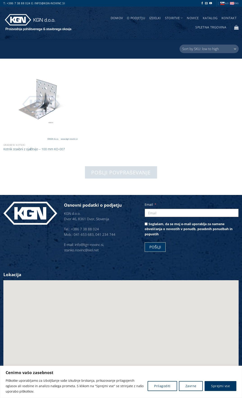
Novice (193, 18)
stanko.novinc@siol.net (81, 250)
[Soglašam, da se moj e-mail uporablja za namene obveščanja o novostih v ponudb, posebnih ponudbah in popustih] (146, 223)
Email (149, 204)
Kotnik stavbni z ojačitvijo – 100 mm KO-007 (34, 149)
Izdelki (155, 18)
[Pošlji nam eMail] (206, 3)
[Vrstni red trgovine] (209, 49)
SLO (224, 3)
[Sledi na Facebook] (202, 3)
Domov (117, 18)
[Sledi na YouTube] (210, 3)
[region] (121, 382)
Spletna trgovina (210, 27)
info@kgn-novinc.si (49, 3)
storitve (174, 18)
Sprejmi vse (220, 386)
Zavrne (190, 386)
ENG (234, 3)
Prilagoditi (162, 386)
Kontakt (229, 18)
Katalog (210, 18)
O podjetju (136, 18)
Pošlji (155, 247)
